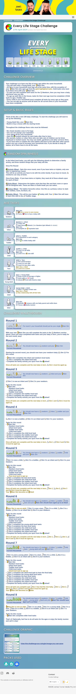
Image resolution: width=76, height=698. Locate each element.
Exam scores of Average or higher (28, 276)
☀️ (64, 682)
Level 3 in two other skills (25, 265)
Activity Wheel (13, 169)
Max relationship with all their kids (28, 293)
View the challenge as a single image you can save (42, 644)
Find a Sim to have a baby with (28, 214)
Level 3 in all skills (23, 250)
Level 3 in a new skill (25, 253)
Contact (51, 674)
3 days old (20, 223)
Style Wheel (12, 183)
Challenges (18, 20)
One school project (23, 261)
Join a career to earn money (27, 212)
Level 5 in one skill (23, 263)
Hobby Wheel (13, 194)
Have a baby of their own (26, 289)
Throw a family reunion (25, 305)
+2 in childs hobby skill (25, 240)
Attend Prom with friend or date (28, 280)
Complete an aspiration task (27, 228)
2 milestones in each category (27, 237)
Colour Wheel (13, 189)
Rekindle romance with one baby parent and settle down (36, 303)
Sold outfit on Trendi (25, 278)
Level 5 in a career (23, 268)
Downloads (8, 20)
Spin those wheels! (36, 225)
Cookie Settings (53, 677)
